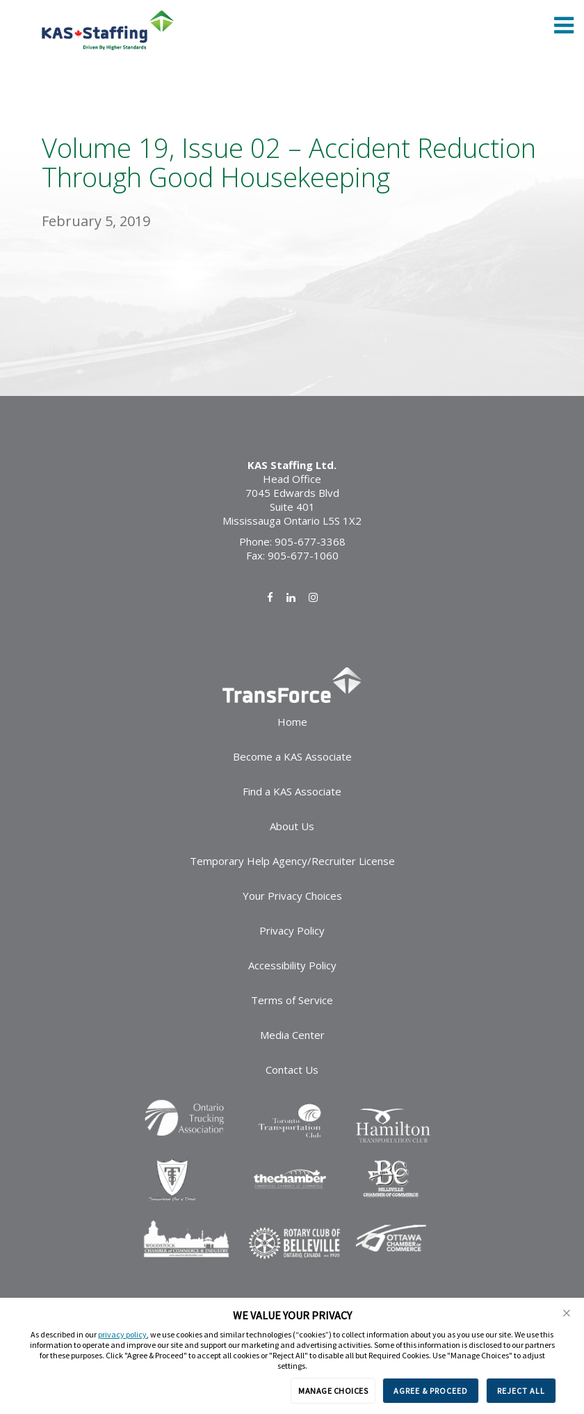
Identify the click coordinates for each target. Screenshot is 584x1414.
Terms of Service (292, 1000)
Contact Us (292, 1070)
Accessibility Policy (292, 965)
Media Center (292, 1035)
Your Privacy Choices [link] (292, 896)
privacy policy (122, 1334)
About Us (292, 826)
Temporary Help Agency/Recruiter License (292, 861)
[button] (566, 1313)
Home (292, 722)
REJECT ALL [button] (521, 1390)
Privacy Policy (292, 930)
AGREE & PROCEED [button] (431, 1390)
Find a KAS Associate (292, 791)
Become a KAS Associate (292, 756)
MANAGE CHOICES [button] (333, 1390)
